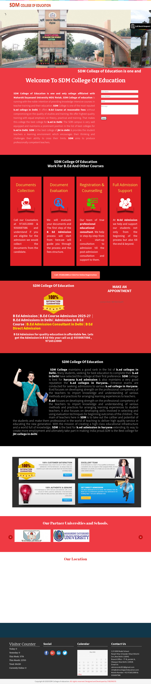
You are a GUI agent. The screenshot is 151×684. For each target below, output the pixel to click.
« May (79, 674)
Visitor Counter (22, 644)
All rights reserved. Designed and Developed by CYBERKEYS (93, 681)
